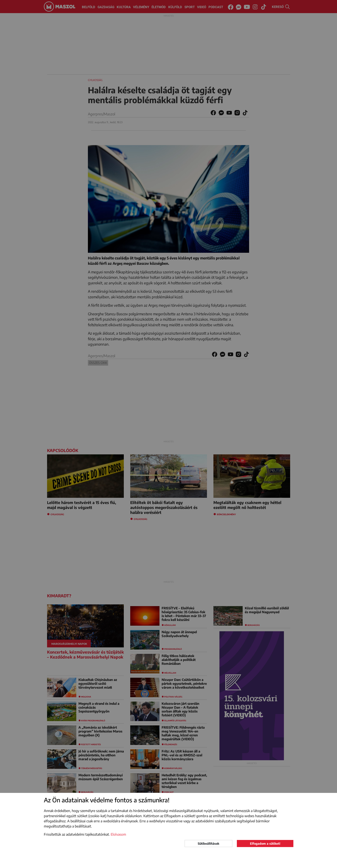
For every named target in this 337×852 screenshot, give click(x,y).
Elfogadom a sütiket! (265, 843)
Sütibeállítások (208, 843)
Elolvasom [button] (118, 834)
